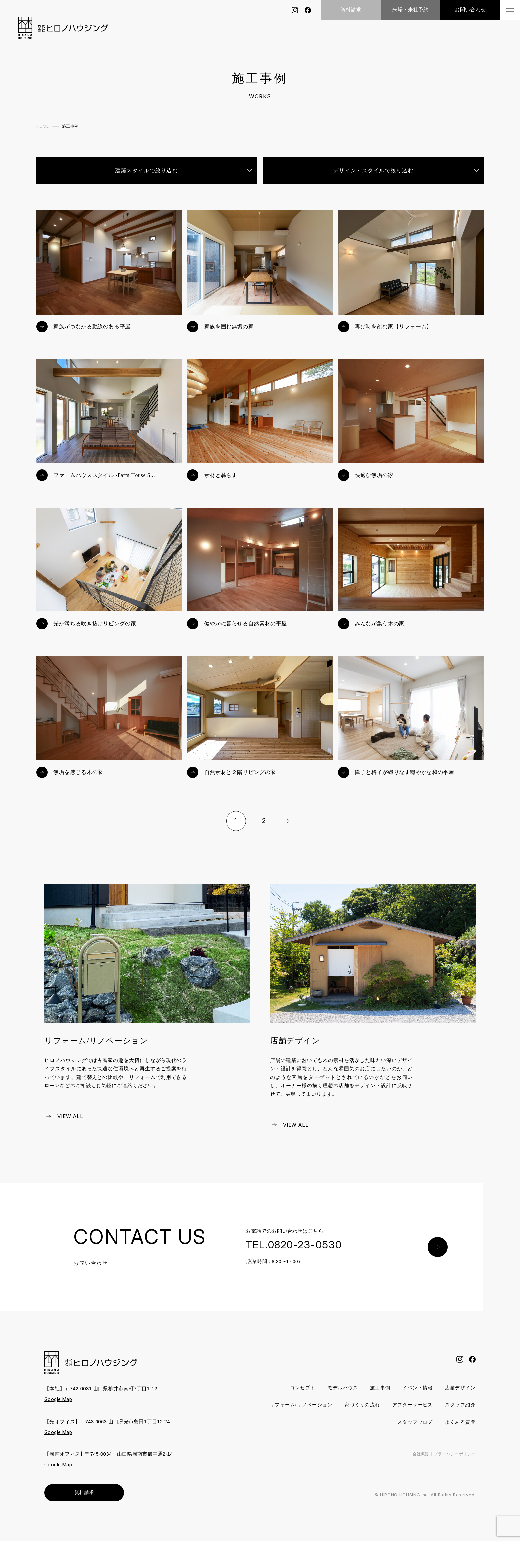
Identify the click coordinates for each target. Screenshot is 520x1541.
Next (287, 828)
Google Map (59, 1407)
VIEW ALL (70, 1124)
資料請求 (351, 10)
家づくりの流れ (401, 1413)
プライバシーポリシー (453, 1462)
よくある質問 (459, 1430)
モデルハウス (335, 1395)
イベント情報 (414, 1395)
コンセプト (294, 1395)
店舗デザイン (459, 1395)
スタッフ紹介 (364, 1430)
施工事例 (375, 1395)
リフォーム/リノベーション (336, 1413)
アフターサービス (454, 1413)
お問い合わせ (470, 10)
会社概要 (417, 1462)
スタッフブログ (412, 1430)
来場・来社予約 (410, 10)
